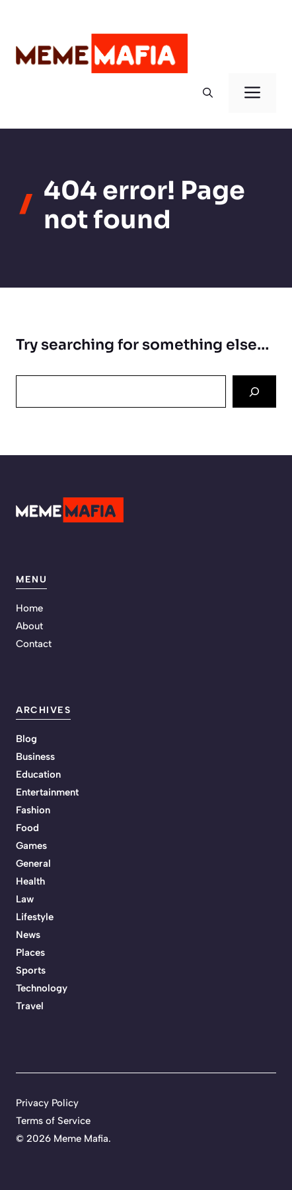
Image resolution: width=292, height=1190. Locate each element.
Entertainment (47, 792)
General (33, 863)
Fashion (33, 810)
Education (38, 774)
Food (27, 828)
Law (25, 899)
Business (35, 757)
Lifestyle (35, 917)
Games (31, 846)
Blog (26, 739)
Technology (41, 988)
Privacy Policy (47, 1103)
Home (29, 608)
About (29, 626)
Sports (31, 970)
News (28, 935)
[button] (208, 93)
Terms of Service (53, 1121)
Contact (34, 644)
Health (30, 881)
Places (30, 952)
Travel (30, 1006)
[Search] (254, 391)
